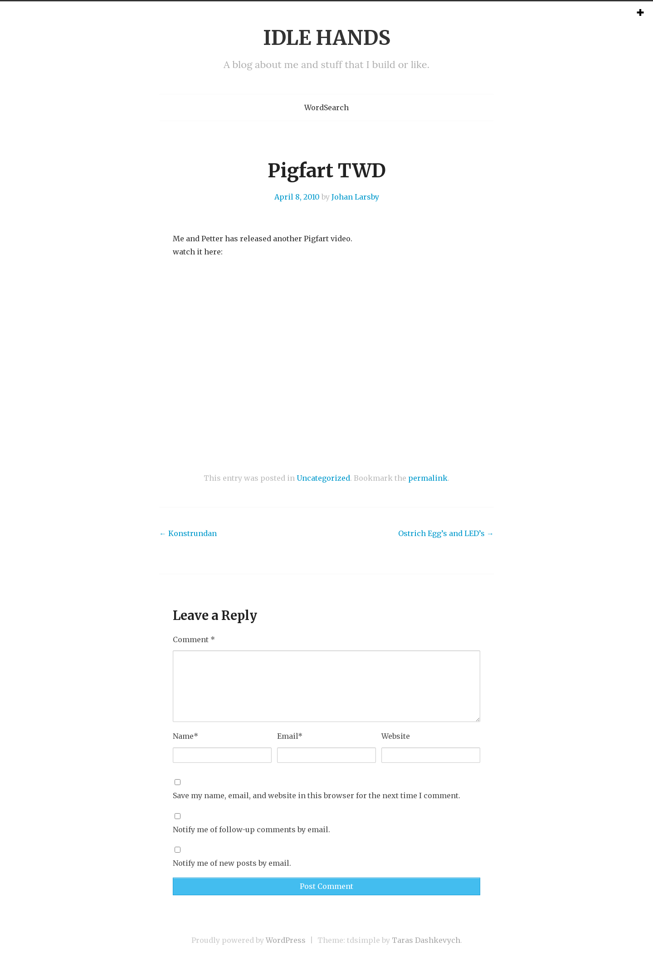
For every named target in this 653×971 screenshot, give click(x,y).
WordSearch (326, 107)
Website (395, 736)
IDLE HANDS (326, 37)
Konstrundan (188, 533)
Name (185, 736)
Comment (194, 639)
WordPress (286, 940)
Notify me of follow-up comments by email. (251, 829)
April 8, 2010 (297, 196)
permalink (428, 478)
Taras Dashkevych (426, 940)
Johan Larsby (355, 196)
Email (289, 736)
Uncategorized (323, 478)
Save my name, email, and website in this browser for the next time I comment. (316, 795)
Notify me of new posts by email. (232, 863)
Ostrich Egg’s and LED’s (446, 533)
